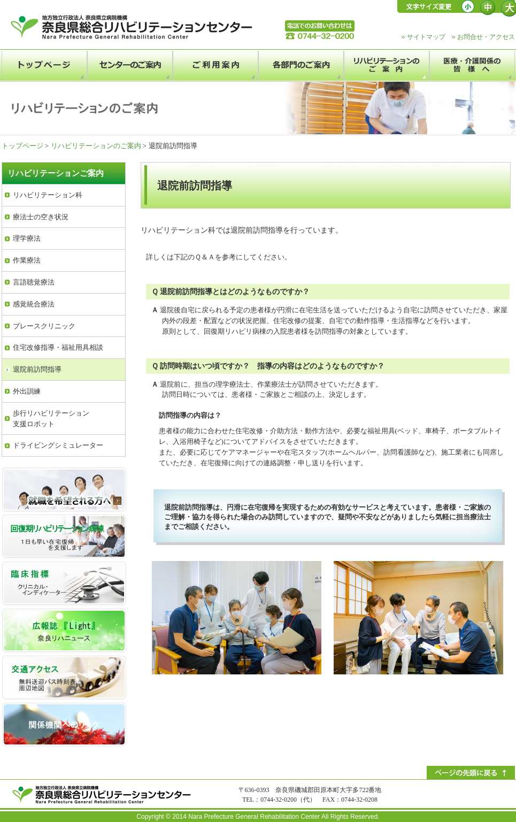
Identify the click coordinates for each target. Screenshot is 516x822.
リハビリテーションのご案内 (96, 146)
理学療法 (27, 238)
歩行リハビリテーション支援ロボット (51, 418)
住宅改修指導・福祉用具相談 (58, 347)
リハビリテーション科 (47, 195)
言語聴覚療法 (34, 282)
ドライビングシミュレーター (58, 445)
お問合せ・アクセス (486, 37)
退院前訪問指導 (37, 369)
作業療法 (27, 260)
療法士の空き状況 (40, 217)
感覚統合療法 (34, 304)
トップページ (22, 146)
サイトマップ (426, 37)
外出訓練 (27, 391)
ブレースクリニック (44, 326)
